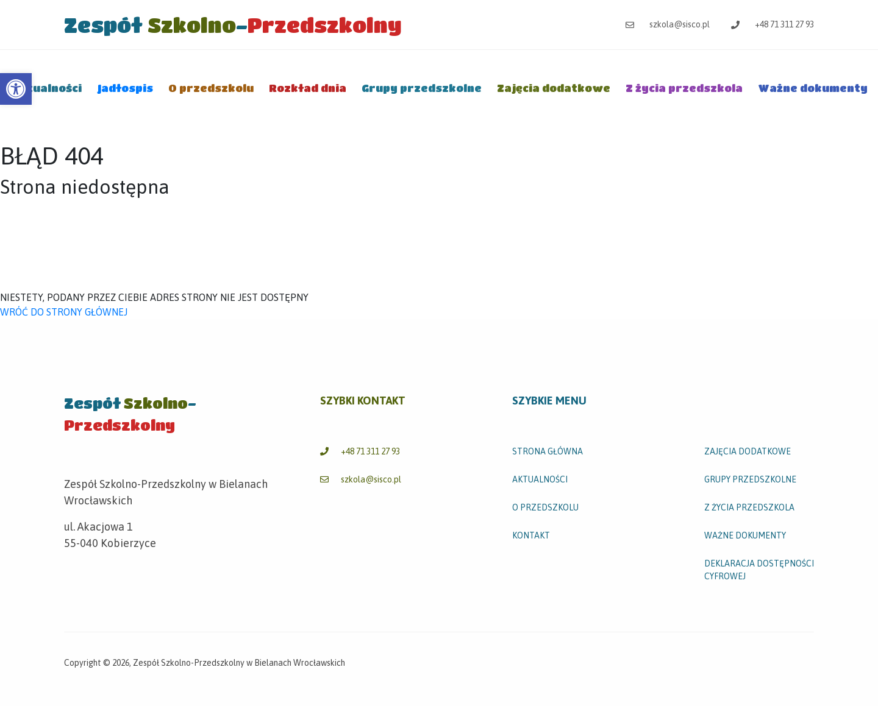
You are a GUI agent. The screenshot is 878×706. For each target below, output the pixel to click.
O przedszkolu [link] (211, 88)
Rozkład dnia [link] (307, 88)
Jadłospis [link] (125, 88)
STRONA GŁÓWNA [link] (547, 451)
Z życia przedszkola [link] (684, 88)
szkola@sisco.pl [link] (668, 24)
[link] (16, 89)
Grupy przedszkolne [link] (422, 88)
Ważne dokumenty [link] (813, 88)
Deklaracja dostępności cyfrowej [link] (759, 570)
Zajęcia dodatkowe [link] (553, 88)
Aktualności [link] (46, 88)
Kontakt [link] (531, 535)
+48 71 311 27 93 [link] (772, 24)
